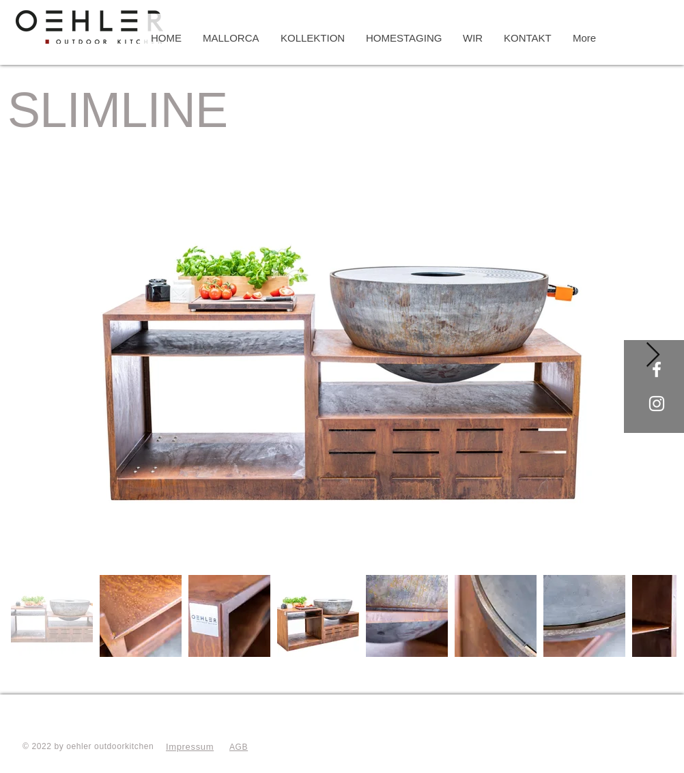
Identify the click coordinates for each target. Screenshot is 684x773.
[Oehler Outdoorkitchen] (656, 369)
